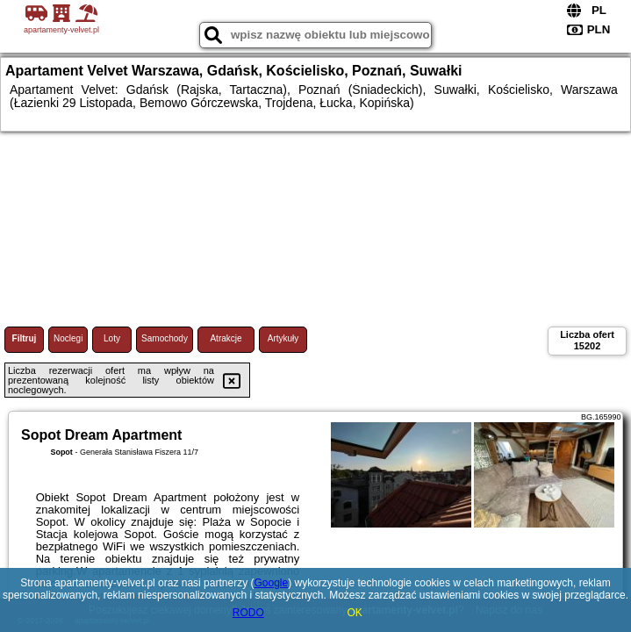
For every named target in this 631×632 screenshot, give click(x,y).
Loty (112, 338)
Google (271, 583)
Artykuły (283, 338)
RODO (248, 613)
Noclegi (68, 338)
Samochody (164, 338)
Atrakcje (225, 338)
